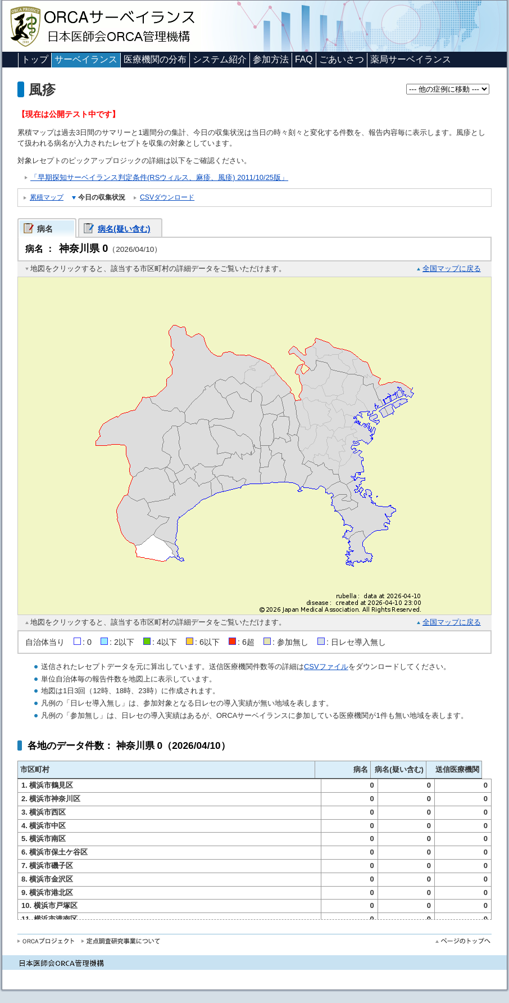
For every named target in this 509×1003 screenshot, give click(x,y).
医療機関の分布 (155, 59)
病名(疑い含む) (124, 228)
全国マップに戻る (451, 268)
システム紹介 (220, 59)
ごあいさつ (341, 59)
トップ (34, 59)
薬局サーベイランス (410, 59)
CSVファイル (326, 666)
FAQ (304, 59)
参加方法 (271, 59)
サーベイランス (85, 59)
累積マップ (46, 197)
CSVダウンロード (167, 197)
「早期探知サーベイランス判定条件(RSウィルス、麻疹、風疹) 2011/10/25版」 (159, 177)
